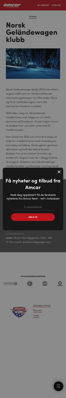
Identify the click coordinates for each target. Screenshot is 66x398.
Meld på (33, 217)
